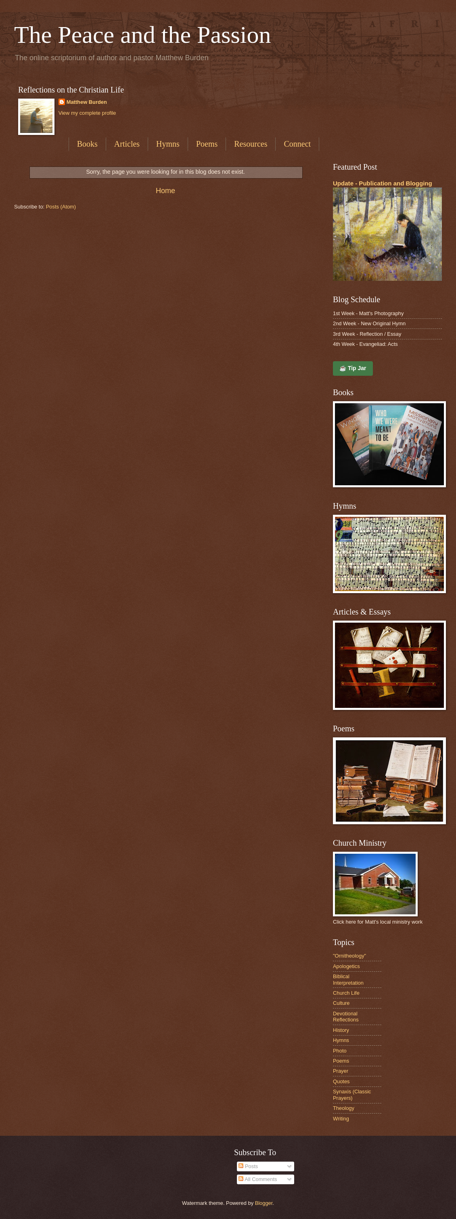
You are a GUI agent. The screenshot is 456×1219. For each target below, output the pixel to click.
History (341, 1030)
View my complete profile (87, 113)
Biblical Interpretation (348, 979)
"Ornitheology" (349, 956)
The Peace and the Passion (142, 34)
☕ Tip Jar (352, 368)
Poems (207, 143)
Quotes (341, 1081)
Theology (343, 1108)
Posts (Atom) (61, 207)
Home (165, 191)
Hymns (168, 143)
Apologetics (346, 966)
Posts (248, 1166)
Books (87, 143)
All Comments (257, 1179)
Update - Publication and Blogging (382, 183)
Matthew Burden (87, 102)
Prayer (340, 1071)
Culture (341, 1003)
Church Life (346, 993)
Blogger (264, 1203)
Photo (340, 1051)
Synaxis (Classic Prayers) (352, 1094)
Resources (250, 143)
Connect (297, 143)
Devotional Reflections (346, 1017)
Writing (341, 1119)
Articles (127, 143)
